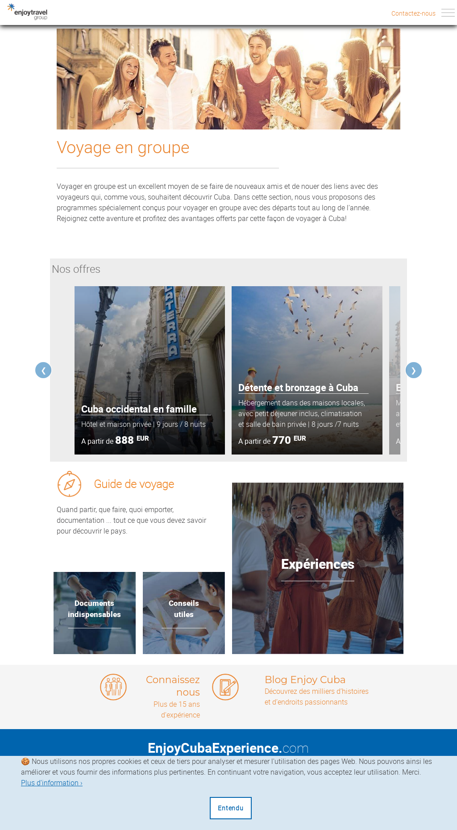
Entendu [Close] (231, 808)
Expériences (317, 564)
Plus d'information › (52, 783)
